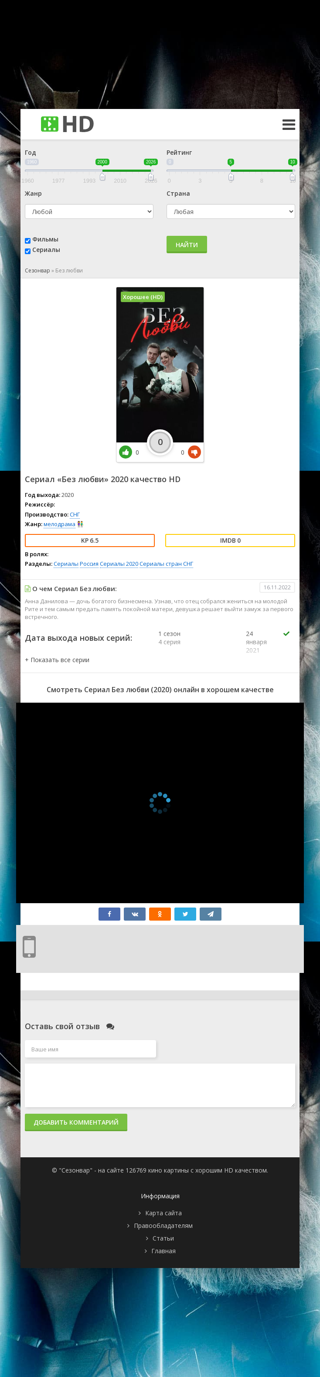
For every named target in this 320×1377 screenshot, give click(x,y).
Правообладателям (163, 1225)
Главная (163, 1251)
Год (30, 152)
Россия (89, 564)
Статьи (163, 1238)
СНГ (75, 514)
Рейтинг (179, 152)
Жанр (33, 193)
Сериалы (46, 249)
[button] (57, 660)
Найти (187, 245)
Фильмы (45, 239)
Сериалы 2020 (119, 564)
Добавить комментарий (76, 1122)
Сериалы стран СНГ (166, 564)
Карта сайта (163, 1213)
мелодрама (59, 524)
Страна (178, 193)
